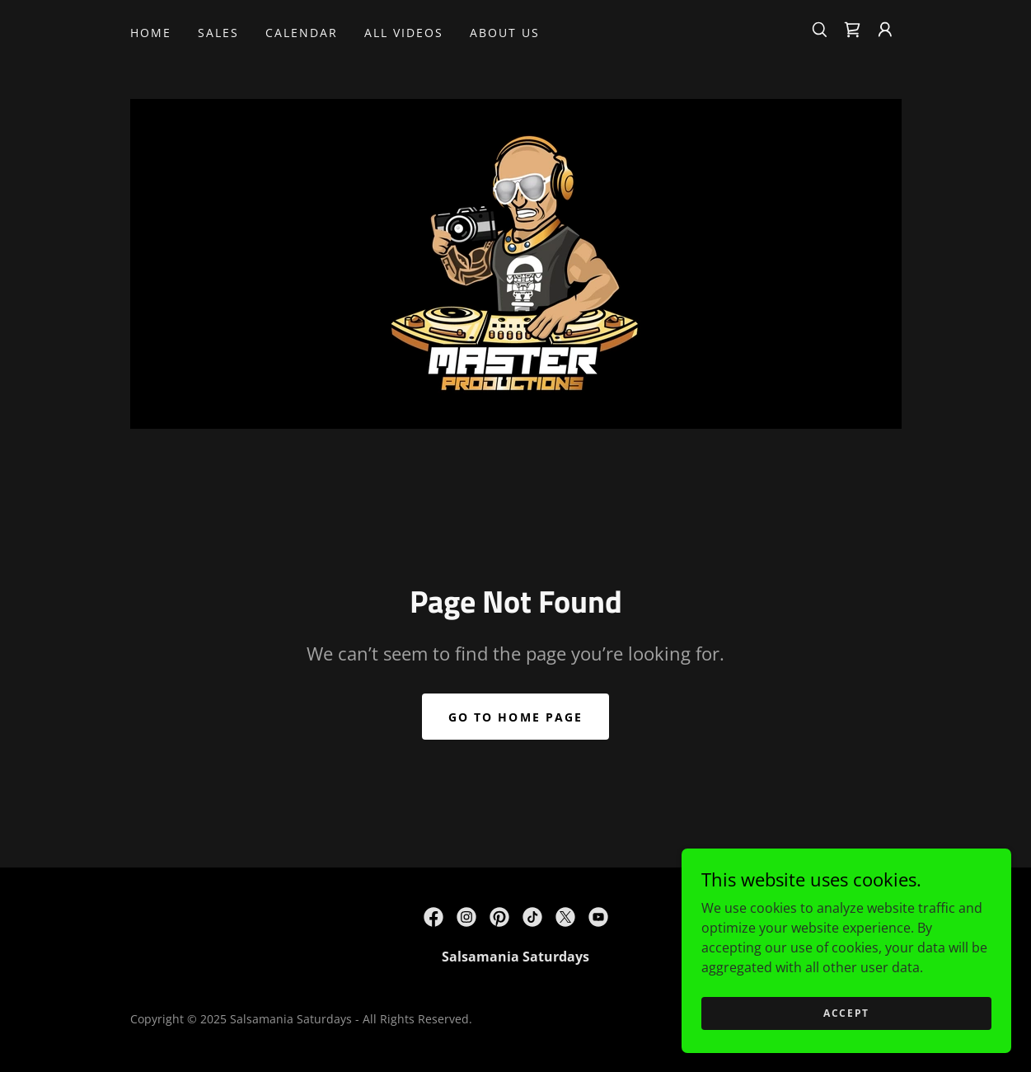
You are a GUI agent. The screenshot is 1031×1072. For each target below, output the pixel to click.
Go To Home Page (515, 717)
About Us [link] (505, 32)
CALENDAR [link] (301, 32)
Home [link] (150, 32)
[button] (885, 29)
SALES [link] (218, 32)
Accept (846, 1013)
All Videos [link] (403, 32)
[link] (852, 29)
